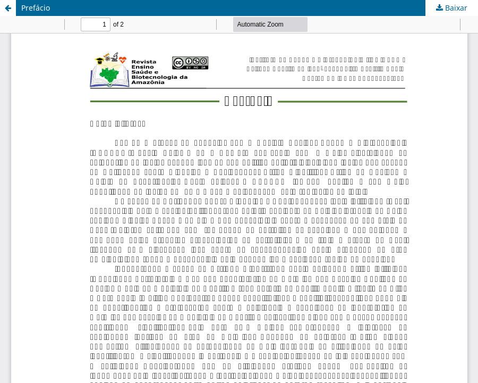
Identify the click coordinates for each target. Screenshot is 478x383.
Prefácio (35, 8)
